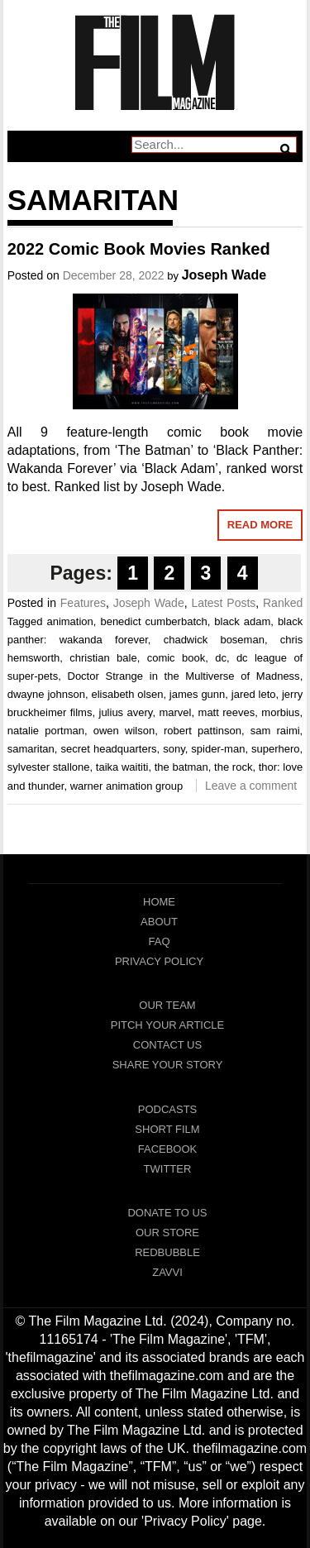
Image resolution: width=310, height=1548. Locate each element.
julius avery (126, 712)
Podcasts (168, 1109)
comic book (176, 658)
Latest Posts (223, 602)
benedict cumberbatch (153, 621)
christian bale (102, 658)
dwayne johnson (46, 694)
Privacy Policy (159, 961)
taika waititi (122, 767)
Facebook (168, 1149)
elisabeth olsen (127, 694)
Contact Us (167, 1045)
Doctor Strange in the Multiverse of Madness (184, 676)
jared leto (253, 694)
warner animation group (127, 786)
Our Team (167, 1005)
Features (83, 602)
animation (69, 621)
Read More (260, 524)
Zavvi (167, 1272)
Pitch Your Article (168, 1025)
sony (174, 749)
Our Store (167, 1232)
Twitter (168, 1169)
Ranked (283, 602)
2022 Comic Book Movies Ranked (138, 249)
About (159, 921)
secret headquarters (108, 749)
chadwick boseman (214, 639)
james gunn (197, 694)
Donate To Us (167, 1212)
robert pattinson (202, 730)
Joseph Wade (224, 275)
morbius (280, 712)
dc (221, 658)
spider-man (218, 749)
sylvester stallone (48, 767)
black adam (242, 621)
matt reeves (226, 712)
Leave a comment (251, 785)
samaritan (31, 749)
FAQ (158, 941)
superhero (275, 749)
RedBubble (167, 1252)
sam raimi (275, 730)
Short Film (167, 1129)
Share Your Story (167, 1064)
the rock (233, 767)
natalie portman (45, 730)
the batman (181, 767)
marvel (175, 712)
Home (159, 902)
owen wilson (124, 730)
